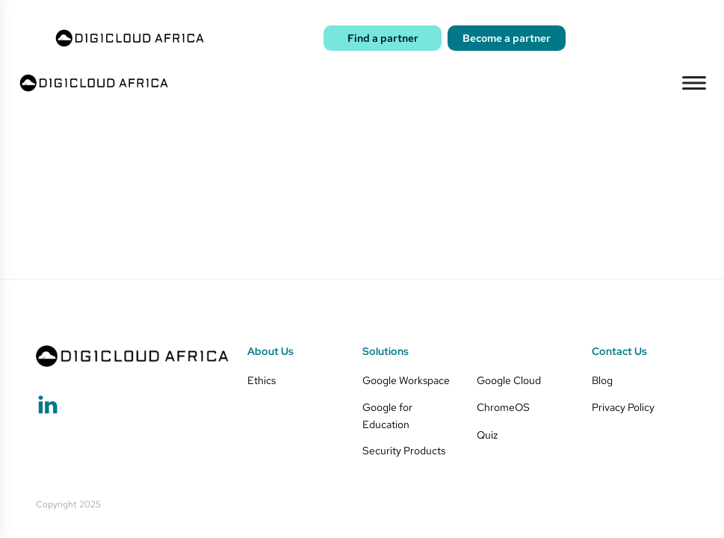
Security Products (403, 450)
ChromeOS (503, 407)
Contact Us (619, 351)
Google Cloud (509, 380)
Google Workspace (406, 380)
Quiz (487, 434)
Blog (602, 380)
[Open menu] (694, 83)
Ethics (261, 380)
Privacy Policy (623, 407)
